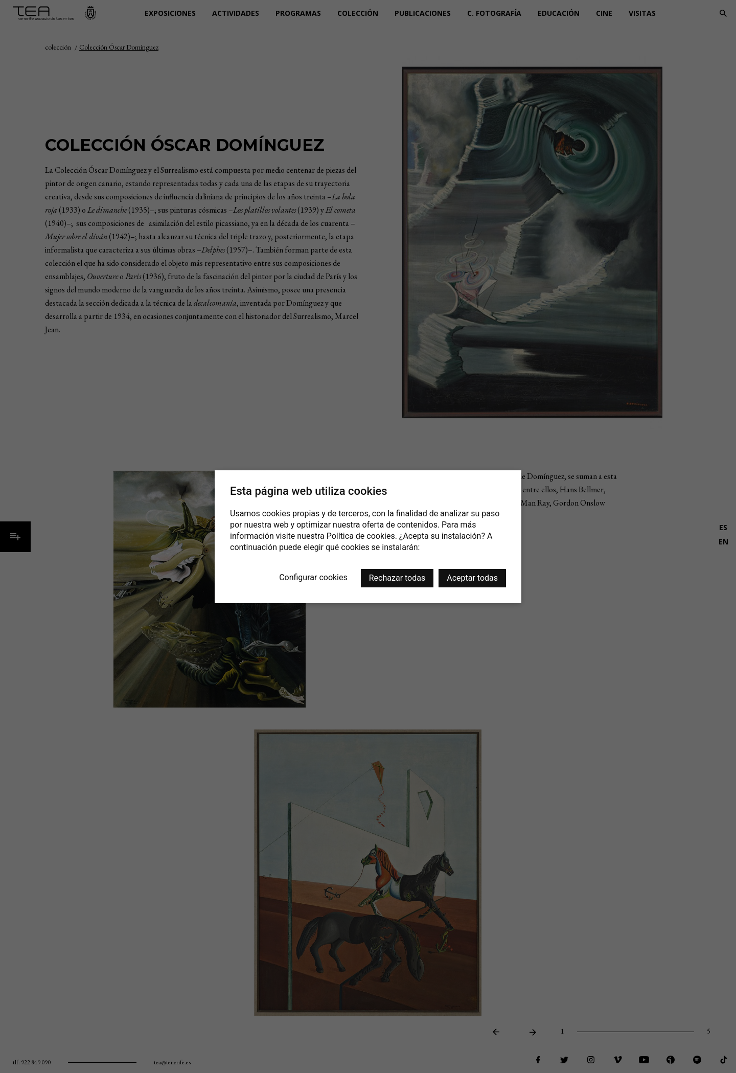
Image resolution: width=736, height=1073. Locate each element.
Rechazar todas (397, 578)
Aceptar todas (472, 578)
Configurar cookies (313, 577)
